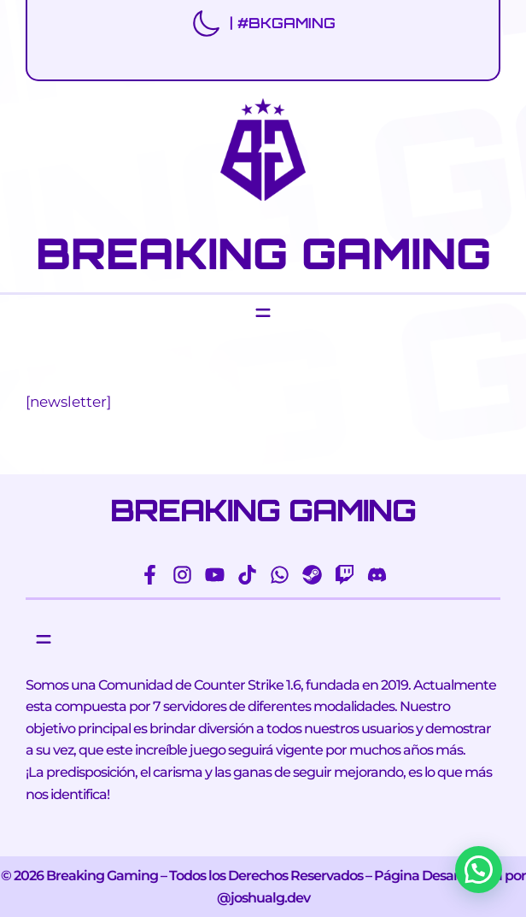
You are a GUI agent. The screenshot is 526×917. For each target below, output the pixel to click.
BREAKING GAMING (263, 252)
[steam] (312, 575)
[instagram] (182, 575)
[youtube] (215, 575)
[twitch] (344, 575)
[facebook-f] (150, 575)
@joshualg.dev (263, 898)
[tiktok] (247, 575)
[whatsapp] (279, 575)
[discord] (377, 575)
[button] (478, 869)
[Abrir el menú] (263, 313)
